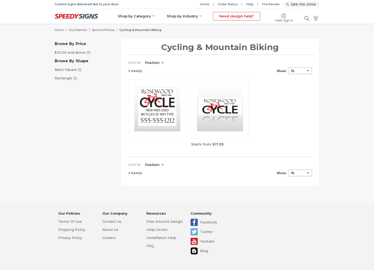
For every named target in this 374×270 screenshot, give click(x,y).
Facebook (208, 222)
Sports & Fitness (103, 30)
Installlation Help (161, 238)
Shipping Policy (71, 230)
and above (72, 52)
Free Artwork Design (164, 221)
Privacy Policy (70, 238)
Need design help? (236, 16)
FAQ (150, 246)
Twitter (206, 232)
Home (204, 4)
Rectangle (66, 78)
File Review (271, 4)
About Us (110, 230)
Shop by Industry (182, 16)
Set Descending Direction (170, 63)
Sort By (134, 62)
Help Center (157, 230)
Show (281, 71)
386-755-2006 (303, 4)
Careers (109, 238)
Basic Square (68, 69)
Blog (204, 251)
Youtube (207, 241)
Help (250, 4)
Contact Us (111, 221)
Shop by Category (134, 16)
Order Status (228, 4)
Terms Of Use (70, 221)
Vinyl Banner (77, 30)
